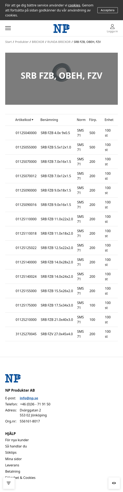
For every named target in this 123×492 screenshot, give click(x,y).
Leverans (12, 465)
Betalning (12, 471)
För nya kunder (17, 440)
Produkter (22, 42)
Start (8, 42)
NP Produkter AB (20, 390)
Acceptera (107, 10)
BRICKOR (38, 42)
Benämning (49, 120)
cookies (74, 5)
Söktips (10, 452)
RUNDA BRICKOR (59, 42)
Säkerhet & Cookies (20, 477)
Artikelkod (23, 120)
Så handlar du (16, 446)
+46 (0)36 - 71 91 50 (35, 404)
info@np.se (29, 398)
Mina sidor (13, 459)
